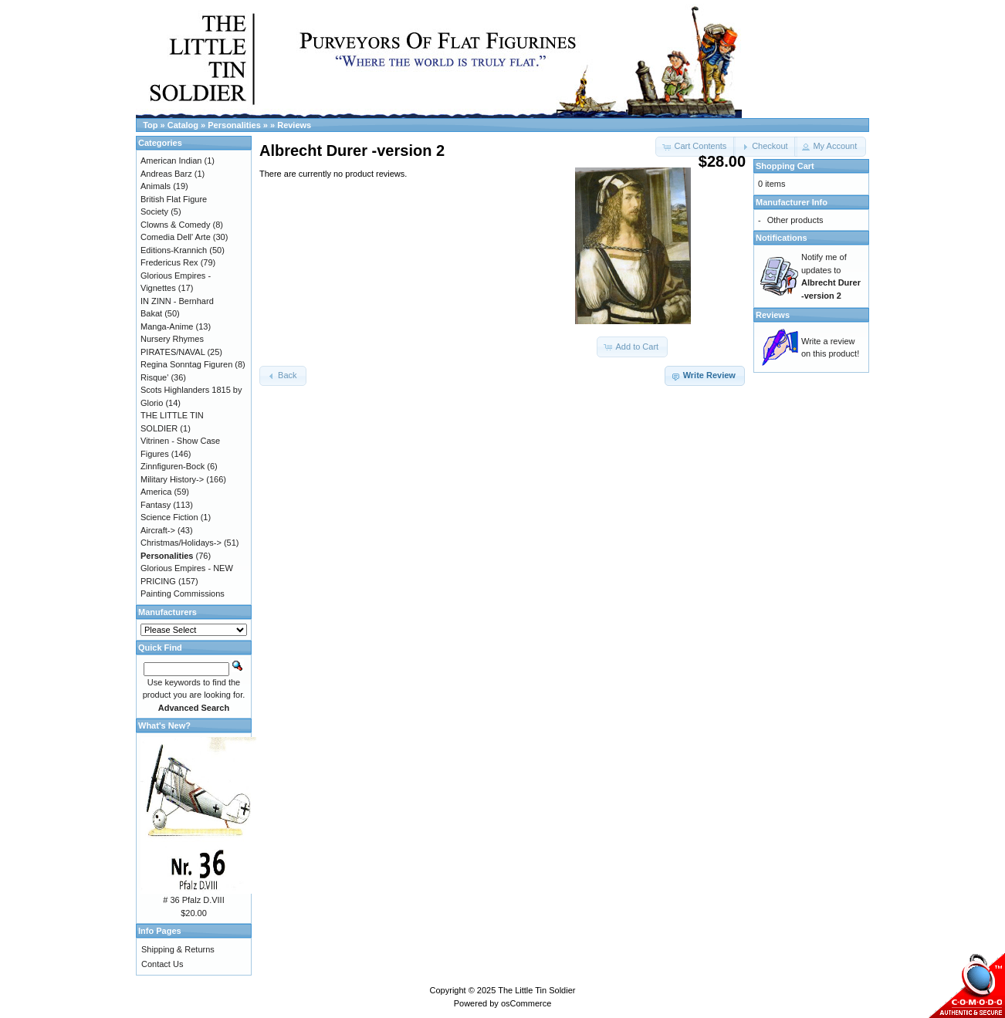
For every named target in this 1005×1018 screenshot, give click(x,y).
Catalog (183, 125)
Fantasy (155, 504)
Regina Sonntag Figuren (186, 364)
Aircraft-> (157, 530)
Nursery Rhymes (172, 338)
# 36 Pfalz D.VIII (193, 900)
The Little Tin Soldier (536, 990)
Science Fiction (169, 517)
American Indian (171, 160)
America (155, 491)
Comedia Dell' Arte (175, 237)
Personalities (234, 125)
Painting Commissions (182, 593)
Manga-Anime (166, 326)
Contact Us (162, 964)
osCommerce (526, 1003)
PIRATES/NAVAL (172, 352)
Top (150, 125)
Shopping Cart (785, 166)
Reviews (294, 125)
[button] (765, 147)
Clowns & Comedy (175, 224)
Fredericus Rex (169, 262)
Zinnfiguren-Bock (172, 466)
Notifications (781, 237)
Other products (795, 220)
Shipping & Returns (178, 949)
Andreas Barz (166, 173)
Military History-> (172, 479)
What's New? (164, 725)
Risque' (154, 377)
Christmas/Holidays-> (181, 542)
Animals (155, 186)
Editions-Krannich (173, 250)
